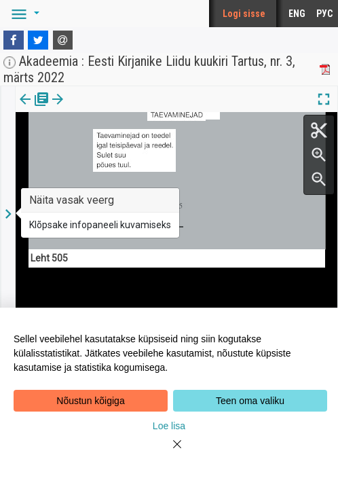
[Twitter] (38, 40)
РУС (324, 13)
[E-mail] (63, 40)
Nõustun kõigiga (90, 400)
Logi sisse (244, 13)
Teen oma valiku (250, 400)
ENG (296, 13)
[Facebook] (13, 40)
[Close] (169, 452)
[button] (23, 13)
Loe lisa (169, 425)
